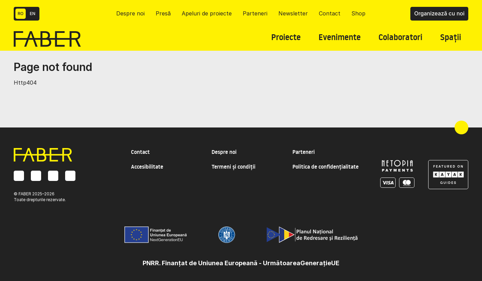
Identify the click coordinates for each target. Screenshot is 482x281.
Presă (163, 13)
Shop (358, 13)
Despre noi (130, 13)
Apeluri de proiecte (207, 13)
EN (32, 13)
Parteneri (255, 13)
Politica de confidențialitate (325, 166)
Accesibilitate (147, 166)
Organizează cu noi (439, 13)
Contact (329, 13)
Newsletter (293, 13)
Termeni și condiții (233, 166)
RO (21, 13)
